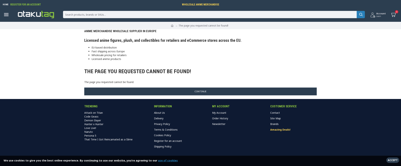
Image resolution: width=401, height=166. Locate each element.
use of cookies (168, 160)
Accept (393, 160)
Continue (200, 91)
